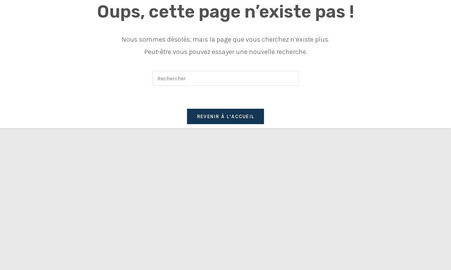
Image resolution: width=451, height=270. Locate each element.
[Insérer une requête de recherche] (225, 78)
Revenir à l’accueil (226, 116)
